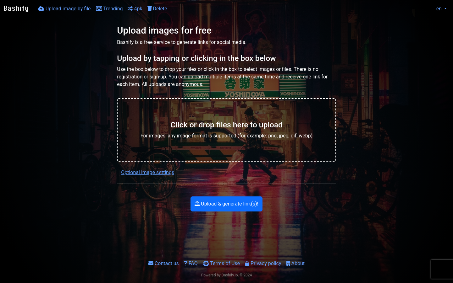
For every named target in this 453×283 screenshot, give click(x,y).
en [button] (435, 9)
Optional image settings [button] (147, 172)
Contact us (163, 263)
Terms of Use (221, 263)
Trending (109, 9)
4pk (135, 9)
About (295, 263)
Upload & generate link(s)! (226, 204)
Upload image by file (64, 9)
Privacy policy (263, 263)
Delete (157, 9)
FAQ (191, 263)
